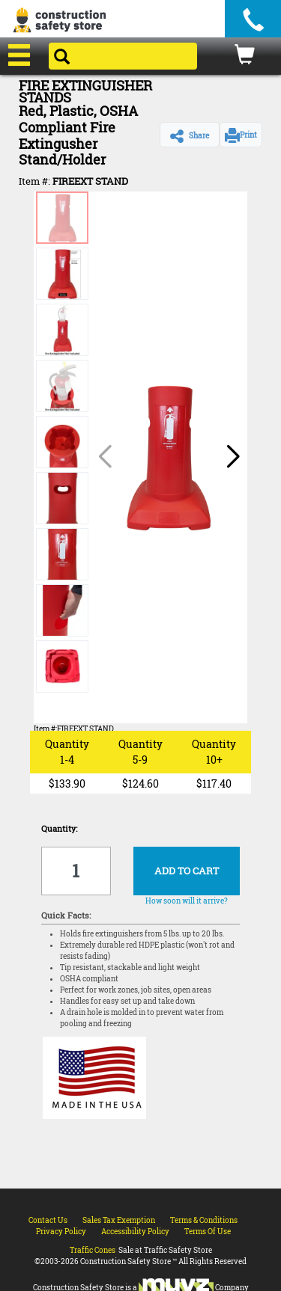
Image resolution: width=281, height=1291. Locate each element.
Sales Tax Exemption (118, 1220)
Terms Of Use (207, 1231)
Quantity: (59, 828)
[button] (190, 134)
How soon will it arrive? (186, 901)
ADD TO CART (186, 871)
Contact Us (47, 1220)
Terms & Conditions (204, 1220)
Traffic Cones (92, 1250)
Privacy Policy (61, 1231)
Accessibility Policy (135, 1231)
